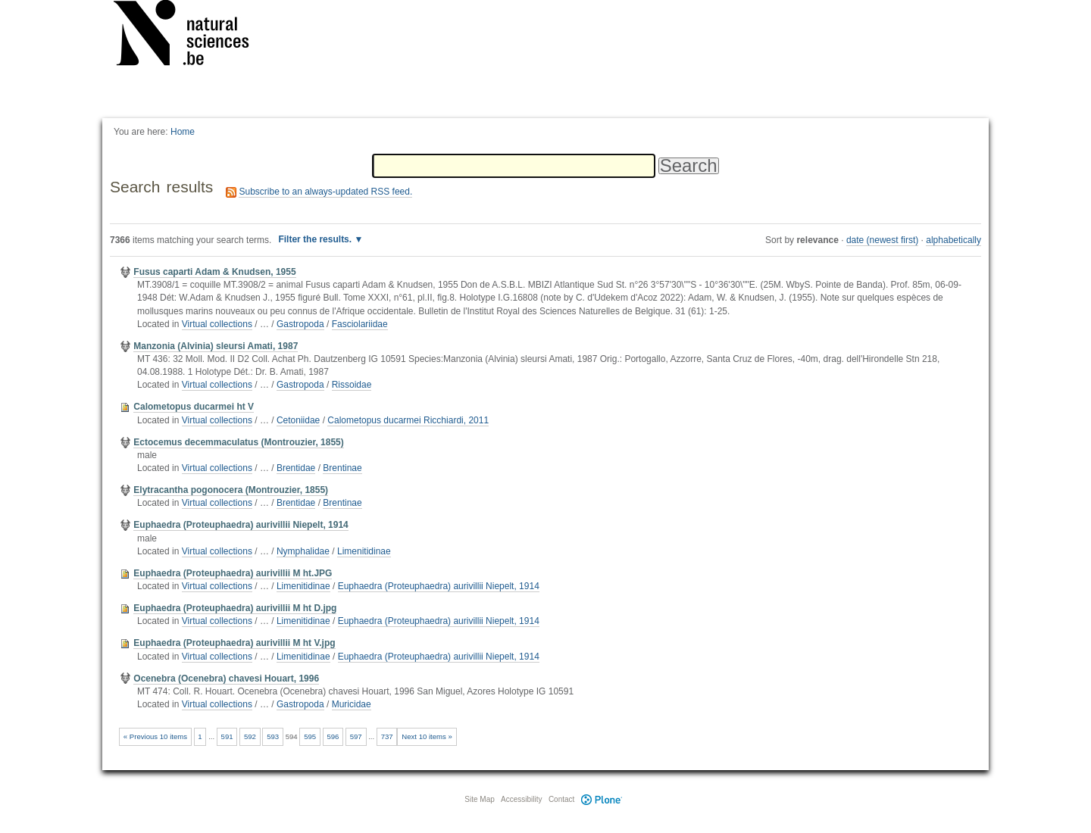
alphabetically (953, 240)
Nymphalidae (303, 551)
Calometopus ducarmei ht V (193, 406)
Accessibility (521, 799)
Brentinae (342, 468)
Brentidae (296, 468)
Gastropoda (300, 324)
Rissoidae (352, 384)
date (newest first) (882, 240)
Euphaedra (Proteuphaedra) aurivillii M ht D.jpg (234, 608)
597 (356, 736)
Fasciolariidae (360, 324)
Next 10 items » (427, 736)
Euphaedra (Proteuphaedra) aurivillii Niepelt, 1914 (240, 524)
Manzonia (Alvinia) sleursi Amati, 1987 (215, 346)
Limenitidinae (364, 551)
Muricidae (351, 704)
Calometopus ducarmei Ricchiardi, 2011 (408, 420)
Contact (561, 799)
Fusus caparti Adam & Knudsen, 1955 (214, 272)
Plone (601, 799)
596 (333, 736)
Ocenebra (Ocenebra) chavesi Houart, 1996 (226, 678)
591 (227, 736)
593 (273, 736)
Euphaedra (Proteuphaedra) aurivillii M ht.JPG (232, 573)
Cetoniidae (298, 420)
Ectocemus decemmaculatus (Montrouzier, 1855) (238, 442)
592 (250, 736)
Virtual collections (217, 324)
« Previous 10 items (155, 736)
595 (310, 736)
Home (182, 131)
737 (387, 736)
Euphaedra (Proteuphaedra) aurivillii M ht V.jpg (234, 643)
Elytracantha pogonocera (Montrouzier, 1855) (230, 490)
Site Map (479, 799)
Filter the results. (316, 239)
